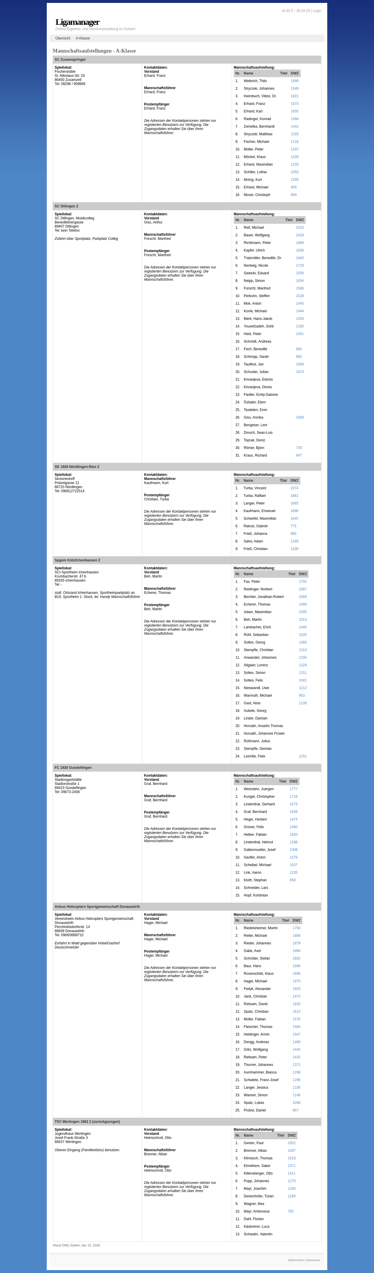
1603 (297, 989)
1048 (297, 1103)
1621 (295, 96)
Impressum (313, 1260)
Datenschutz (296, 1260)
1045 (294, 518)
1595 (303, 612)
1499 (303, 604)
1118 (295, 142)
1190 (292, 1189)
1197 (295, 149)
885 (299, 357)
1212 (303, 688)
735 (299, 448)
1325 (295, 134)
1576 (297, 1019)
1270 (292, 1181)
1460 (294, 827)
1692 (297, 958)
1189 (294, 541)
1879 (297, 943)
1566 (300, 288)
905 (294, 187)
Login (317, 11)
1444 (300, 311)
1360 (303, 642)
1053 (295, 172)
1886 (300, 243)
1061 (300, 334)
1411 (292, 1173)
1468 (297, 1042)
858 (293, 880)
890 (299, 349)
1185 (292, 1196)
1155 (295, 164)
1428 (295, 157)
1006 (300, 364)
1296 (297, 1072)
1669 (303, 597)
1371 (297, 1065)
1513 (303, 620)
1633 (297, 1004)
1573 (295, 104)
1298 (294, 842)
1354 (300, 319)
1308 (294, 850)
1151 (303, 673)
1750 (297, 928)
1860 (297, 951)
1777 (294, 789)
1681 (294, 496)
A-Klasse (83, 38)
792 (291, 1211)
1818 (300, 235)
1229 (303, 665)
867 (296, 1110)
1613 (297, 1012)
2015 (300, 228)
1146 (297, 1095)
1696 (297, 974)
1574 (294, 488)
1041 (303, 680)
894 (294, 195)
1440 (303, 627)
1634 (300, 281)
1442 (297, 1049)
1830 (300, 250)
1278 (294, 857)
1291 (303, 756)
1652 (292, 1143)
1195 (297, 1087)
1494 (295, 119)
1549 (295, 88)
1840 (300, 258)
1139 (303, 703)
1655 (295, 111)
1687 (303, 589)
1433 (297, 1057)
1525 (303, 635)
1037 (294, 865)
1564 (297, 1027)
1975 (297, 981)
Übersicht (63, 38)
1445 (300, 303)
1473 (297, 996)
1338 (294, 549)
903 (302, 695)
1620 (294, 835)
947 (299, 455)
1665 (294, 503)
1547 (297, 1034)
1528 (300, 296)
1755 (303, 582)
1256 (295, 180)
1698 (294, 511)
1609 (300, 417)
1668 (297, 966)
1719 (300, 265)
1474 (294, 819)
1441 (295, 126)
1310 (303, 650)
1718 (294, 797)
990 (293, 534)
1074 (300, 372)
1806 (297, 936)
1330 (300, 326)
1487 (292, 1151)
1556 (300, 273)
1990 (295, 81)
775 (293, 526)
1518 (292, 1158)
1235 (294, 872)
